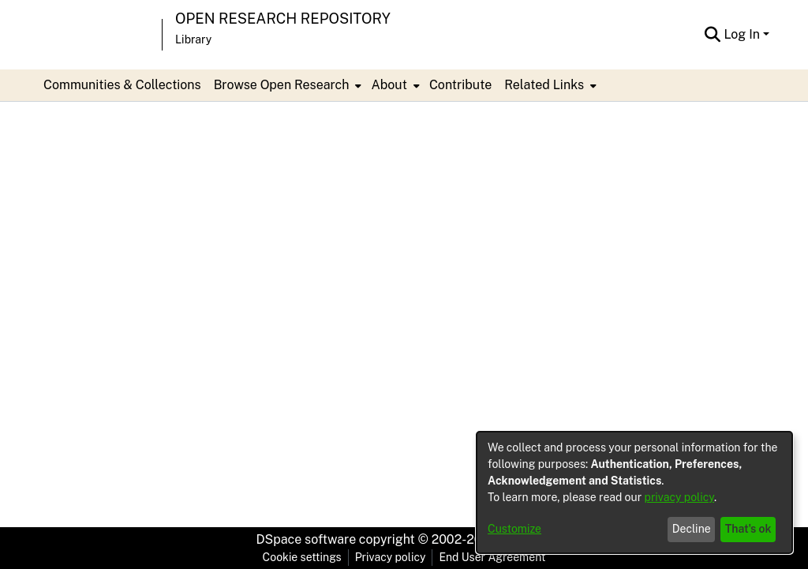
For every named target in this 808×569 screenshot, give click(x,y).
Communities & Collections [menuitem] (122, 84)
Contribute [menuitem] (460, 84)
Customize (514, 528)
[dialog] (634, 492)
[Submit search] (712, 34)
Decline (691, 528)
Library (193, 39)
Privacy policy (390, 557)
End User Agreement (492, 557)
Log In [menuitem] (742, 34)
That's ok (748, 528)
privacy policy (679, 497)
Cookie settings (302, 557)
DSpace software (306, 539)
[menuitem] (286, 85)
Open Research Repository (283, 18)
